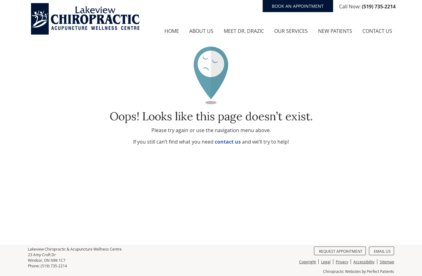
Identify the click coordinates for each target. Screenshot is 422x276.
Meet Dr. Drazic (244, 31)
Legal (325, 261)
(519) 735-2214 (379, 6)
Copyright (307, 261)
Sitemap (387, 261)
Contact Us (377, 31)
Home (171, 31)
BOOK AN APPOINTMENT (298, 6)
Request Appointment (340, 251)
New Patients (335, 31)
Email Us (382, 251)
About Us (201, 31)
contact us (228, 141)
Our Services (291, 31)
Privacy (342, 261)
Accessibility (364, 261)
